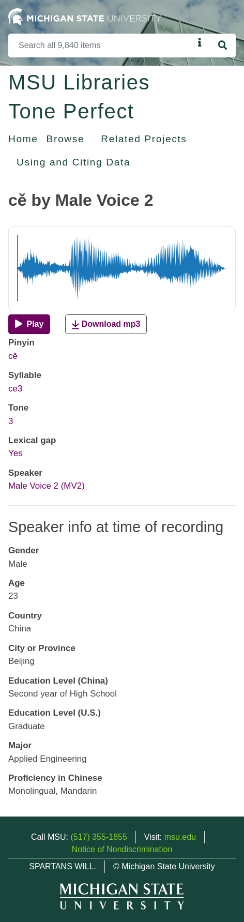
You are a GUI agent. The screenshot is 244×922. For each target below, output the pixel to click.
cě (13, 356)
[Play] (29, 324)
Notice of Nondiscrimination (122, 849)
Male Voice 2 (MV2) (46, 486)
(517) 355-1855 (98, 837)
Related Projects (144, 138)
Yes (15, 453)
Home (23, 138)
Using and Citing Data (73, 162)
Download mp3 (106, 324)
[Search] (101, 45)
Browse (66, 138)
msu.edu (180, 837)
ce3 (15, 389)
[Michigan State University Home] (84, 16)
